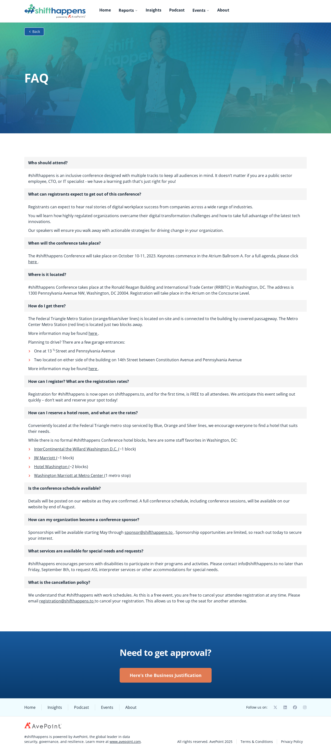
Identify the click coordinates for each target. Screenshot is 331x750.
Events (200, 10)
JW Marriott (45, 458)
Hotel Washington (51, 466)
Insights (153, 10)
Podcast (177, 10)
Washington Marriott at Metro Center (69, 475)
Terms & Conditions (257, 741)
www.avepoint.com (125, 741)
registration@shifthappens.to (67, 601)
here (33, 261)
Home (105, 10)
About (223, 10)
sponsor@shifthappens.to (149, 532)
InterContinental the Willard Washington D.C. (76, 449)
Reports (128, 10)
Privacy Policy (292, 741)
